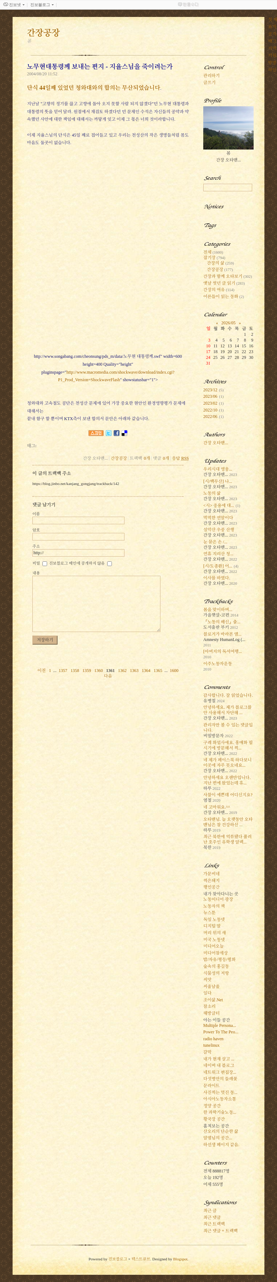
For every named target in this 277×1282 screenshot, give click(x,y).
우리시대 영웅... (217, 469)
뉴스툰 (209, 912)
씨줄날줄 (211, 986)
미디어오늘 (213, 946)
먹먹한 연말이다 (218, 517)
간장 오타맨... (215, 442)
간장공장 (118, 458)
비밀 (36, 563)
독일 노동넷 (214, 919)
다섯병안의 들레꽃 (220, 1078)
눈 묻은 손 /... (215, 541)
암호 (36, 530)
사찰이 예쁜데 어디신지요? (228, 794)
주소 (36, 546)
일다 (207, 993)
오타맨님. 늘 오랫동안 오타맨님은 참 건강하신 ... (228, 822)
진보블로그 (117, 1259)
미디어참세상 (215, 953)
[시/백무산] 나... (217, 481)
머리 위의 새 (214, 932)
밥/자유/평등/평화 (219, 959)
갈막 (207, 1052)
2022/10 (210, 410)
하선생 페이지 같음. (221, 1144)
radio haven (213, 1038)
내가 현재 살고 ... (218, 1058)
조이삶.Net (213, 999)
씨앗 (207, 979)
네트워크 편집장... (219, 1072)
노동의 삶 (212, 493)
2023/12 (210, 389)
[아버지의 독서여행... (222, 651)
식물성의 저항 (216, 973)
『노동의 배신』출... (221, 621)
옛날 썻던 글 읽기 (224, 283)
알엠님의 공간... (217, 1137)
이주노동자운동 (217, 663)
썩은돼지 (211, 880)
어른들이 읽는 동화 (223, 296)
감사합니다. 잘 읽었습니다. (228, 695)
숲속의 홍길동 (216, 966)
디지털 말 (212, 926)
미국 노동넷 (214, 939)
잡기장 (214, 257)
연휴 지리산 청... (218, 553)
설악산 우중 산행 (218, 529)
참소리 (209, 1006)
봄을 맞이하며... (217, 609)
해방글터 (211, 1013)
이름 (36, 514)
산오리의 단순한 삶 (220, 1131)
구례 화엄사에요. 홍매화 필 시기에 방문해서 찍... (228, 745)
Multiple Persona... (219, 1025)
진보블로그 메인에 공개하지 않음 (77, 563)
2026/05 (228, 322)
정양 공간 (212, 1105)
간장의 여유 (218, 289)
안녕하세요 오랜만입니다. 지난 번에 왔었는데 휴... (226, 780)
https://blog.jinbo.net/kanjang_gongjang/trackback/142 (75, 483)
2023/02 (210, 403)
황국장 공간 (214, 1119)
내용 (36, 573)
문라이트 (211, 1085)
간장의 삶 (220, 263)
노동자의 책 (214, 906)
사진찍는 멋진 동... (220, 1092)
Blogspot (180, 1259)
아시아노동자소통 (219, 1098)
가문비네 (211, 873)
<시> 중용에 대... (218, 505)
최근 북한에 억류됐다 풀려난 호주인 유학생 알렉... (227, 839)
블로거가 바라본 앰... (222, 634)
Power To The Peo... (220, 1031)
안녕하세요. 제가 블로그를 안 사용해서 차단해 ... (227, 710)
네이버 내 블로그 (218, 1065)
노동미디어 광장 (218, 899)
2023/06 (210, 396)
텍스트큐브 (140, 1259)
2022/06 (210, 416)
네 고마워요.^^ (216, 807)
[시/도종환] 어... (217, 566)
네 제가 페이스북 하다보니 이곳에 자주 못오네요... (227, 762)
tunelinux (211, 1045)
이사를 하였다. (216, 577)
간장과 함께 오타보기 (227, 276)
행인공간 (211, 887)
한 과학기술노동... (219, 1112)
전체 (213, 252)
